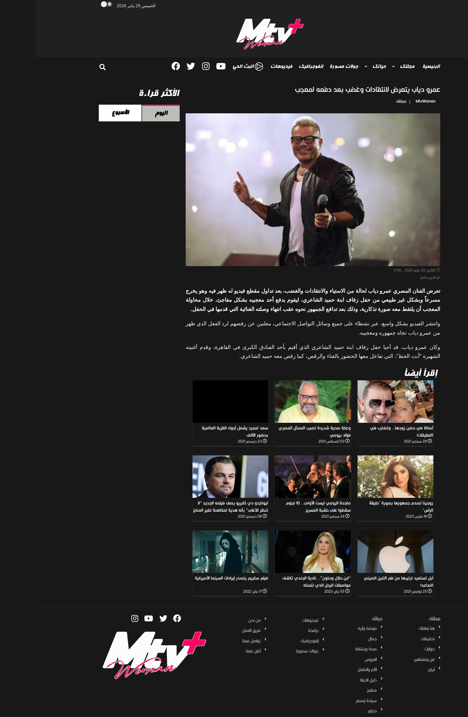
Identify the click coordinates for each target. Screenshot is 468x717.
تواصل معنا (216, 640)
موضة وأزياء (331, 628)
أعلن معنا (217, 651)
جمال (337, 638)
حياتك (342, 66)
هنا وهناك (391, 628)
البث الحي (212, 66)
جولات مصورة (308, 66)
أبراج (395, 669)
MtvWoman (390, 101)
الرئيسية (395, 66)
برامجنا (278, 630)
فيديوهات (245, 66)
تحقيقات (392, 638)
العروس (335, 659)
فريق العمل (216, 630)
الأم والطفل (331, 669)
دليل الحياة (332, 680)
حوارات (394, 648)
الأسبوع (84, 112)
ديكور (336, 710)
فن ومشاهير (388, 659)
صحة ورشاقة (330, 648)
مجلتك (371, 66)
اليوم (125, 113)
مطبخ (336, 690)
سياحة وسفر (330, 700)
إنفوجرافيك (275, 66)
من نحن (219, 620)
